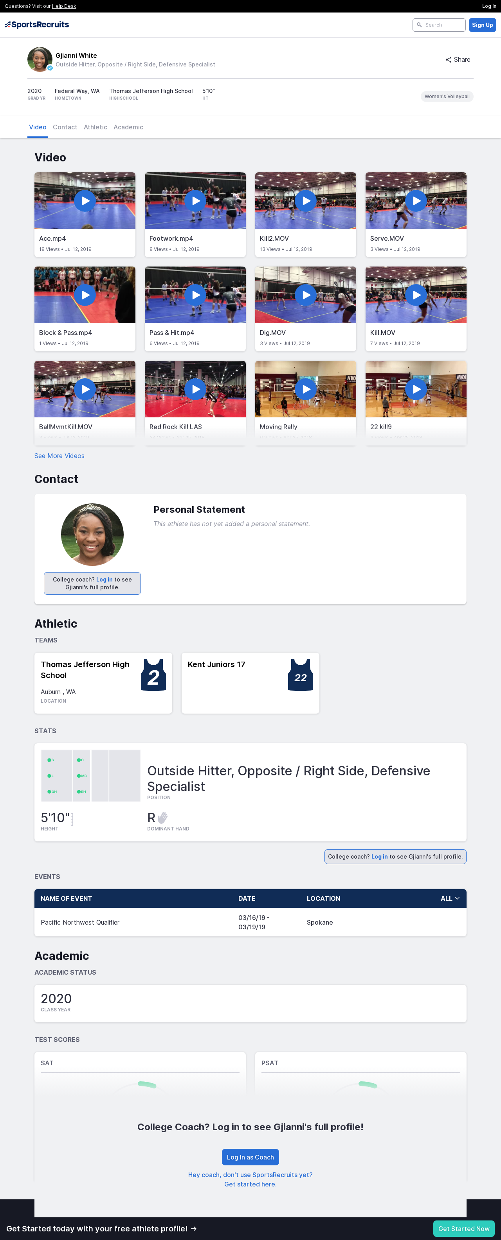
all (450, 898)
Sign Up (482, 24)
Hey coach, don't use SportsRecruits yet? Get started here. (250, 1179)
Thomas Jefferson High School (85, 670)
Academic (128, 127)
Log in (104, 579)
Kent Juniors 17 (216, 664)
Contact (65, 127)
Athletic (95, 127)
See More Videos (59, 456)
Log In (489, 6)
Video (38, 127)
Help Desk (64, 6)
